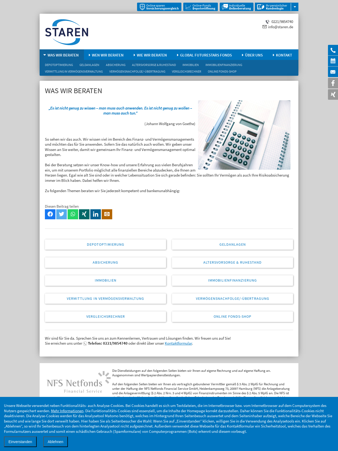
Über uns (254, 55)
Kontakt (284, 55)
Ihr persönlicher (276, 6)
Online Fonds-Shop (222, 71)
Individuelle (240, 6)
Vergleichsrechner (186, 71)
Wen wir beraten (108, 55)
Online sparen (162, 6)
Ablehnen (55, 442)
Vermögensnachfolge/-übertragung (137, 71)
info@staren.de (280, 26)
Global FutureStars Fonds (206, 55)
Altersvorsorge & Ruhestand (154, 65)
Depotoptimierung (59, 65)
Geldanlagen (89, 65)
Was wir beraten (63, 55)
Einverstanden (20, 442)
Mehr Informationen (67, 410)
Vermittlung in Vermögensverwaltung (74, 71)
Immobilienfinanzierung (223, 65)
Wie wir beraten (152, 55)
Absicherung (115, 65)
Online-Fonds (204, 6)
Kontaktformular (178, 343)
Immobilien (190, 65)
